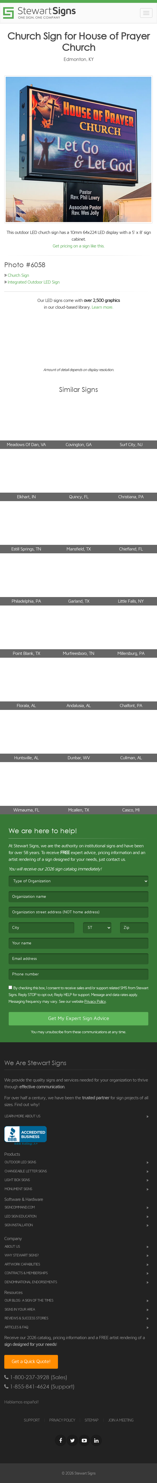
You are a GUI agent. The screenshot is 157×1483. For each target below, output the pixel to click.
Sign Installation (19, 1225)
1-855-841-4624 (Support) (39, 1386)
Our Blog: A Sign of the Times (29, 1300)
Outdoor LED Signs (20, 1162)
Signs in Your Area (20, 1309)
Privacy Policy (95, 1002)
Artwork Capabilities (22, 1264)
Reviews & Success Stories (26, 1318)
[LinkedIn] (96, 1440)
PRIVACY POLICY (62, 1420)
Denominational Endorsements (31, 1282)
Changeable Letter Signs (26, 1171)
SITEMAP (91, 1420)
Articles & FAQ (16, 1327)
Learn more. (102, 307)
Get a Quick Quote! (31, 1361)
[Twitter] (72, 1440)
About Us (12, 1247)
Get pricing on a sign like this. (78, 246)
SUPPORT (32, 1420)
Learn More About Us (22, 1116)
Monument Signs (18, 1189)
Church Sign (18, 275)
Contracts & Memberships (26, 1273)
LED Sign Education (20, 1216)
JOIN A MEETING (121, 1420)
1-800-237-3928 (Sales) (35, 1377)
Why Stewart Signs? (21, 1255)
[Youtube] (84, 1440)
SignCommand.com (20, 1207)
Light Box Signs (17, 1180)
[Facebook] (60, 1440)
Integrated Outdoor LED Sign (33, 282)
